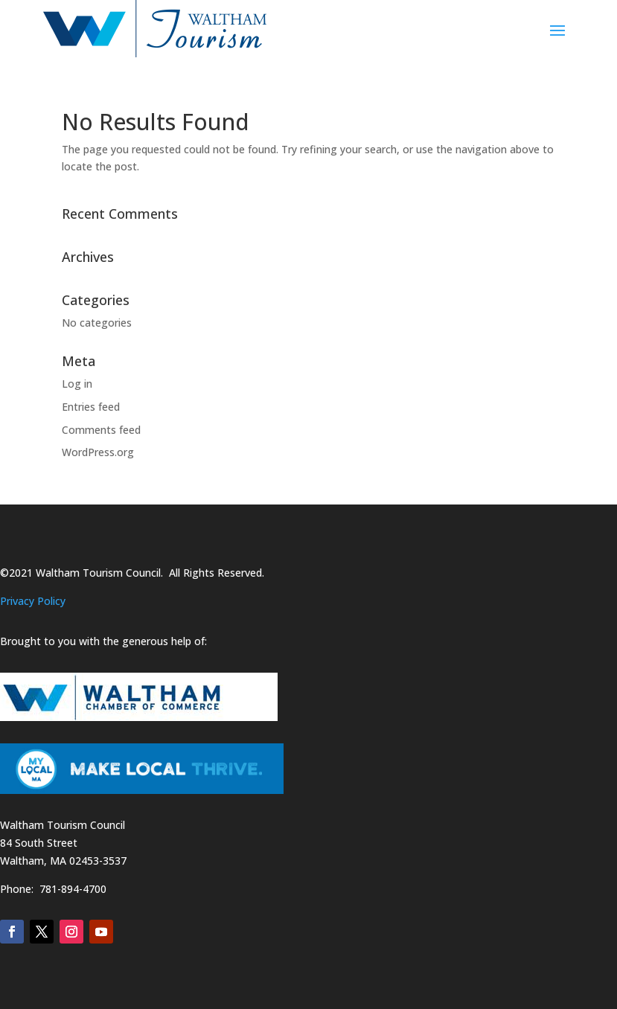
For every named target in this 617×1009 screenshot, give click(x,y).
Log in (77, 384)
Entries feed (91, 407)
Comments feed (101, 430)
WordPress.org (98, 452)
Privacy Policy (32, 601)
